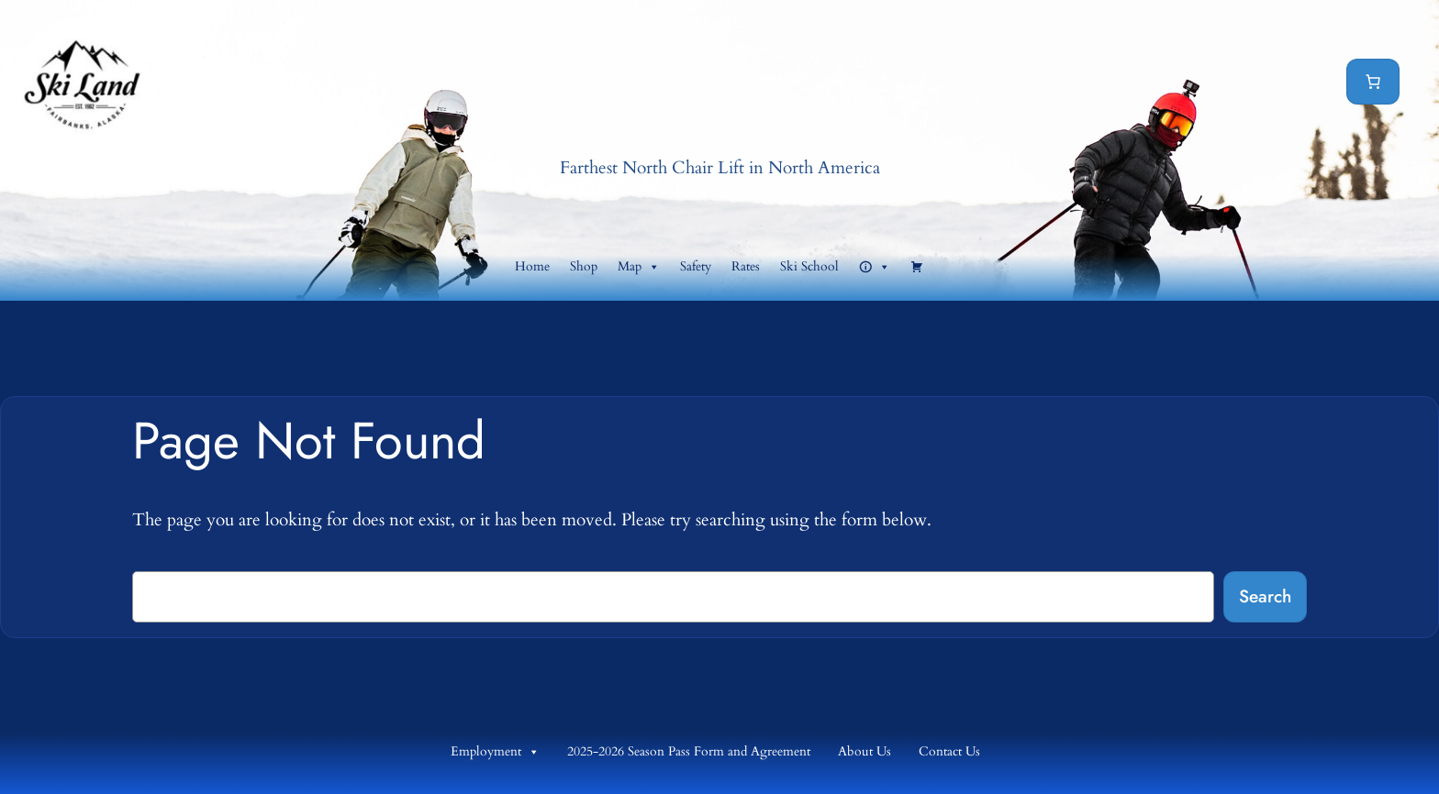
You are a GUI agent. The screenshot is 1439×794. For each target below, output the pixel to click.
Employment (495, 751)
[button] (874, 267)
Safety (695, 266)
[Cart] (1373, 82)
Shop (583, 266)
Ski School (809, 266)
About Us (864, 751)
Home (532, 266)
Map (639, 267)
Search (1265, 596)
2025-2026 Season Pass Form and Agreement (688, 751)
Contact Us (949, 751)
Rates (745, 266)
